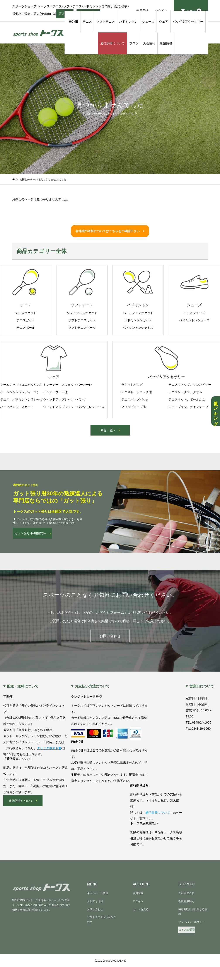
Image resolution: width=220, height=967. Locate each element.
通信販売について (112, 43)
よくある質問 (186, 929)
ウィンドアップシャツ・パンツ (64, 399)
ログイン (138, 901)
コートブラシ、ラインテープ (188, 406)
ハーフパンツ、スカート (17, 406)
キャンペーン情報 (97, 893)
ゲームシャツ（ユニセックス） (21, 384)
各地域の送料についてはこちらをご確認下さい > (109, 231)
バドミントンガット (138, 320)
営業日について (201, 686)
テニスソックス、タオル (185, 392)
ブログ (133, 43)
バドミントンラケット (138, 312)
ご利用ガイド (186, 893)
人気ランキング (215, 411)
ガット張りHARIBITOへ (30, 533)
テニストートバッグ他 (136, 392)
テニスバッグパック (135, 399)
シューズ (148, 21)
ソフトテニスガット (82, 320)
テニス (87, 21)
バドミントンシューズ (194, 320)
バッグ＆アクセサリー (188, 21)
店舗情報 (166, 43)
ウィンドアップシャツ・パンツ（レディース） (75, 406)
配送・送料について (22, 686)
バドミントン (128, 21)
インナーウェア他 (55, 392)
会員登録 (138, 893)
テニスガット (26, 320)
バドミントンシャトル (138, 327)
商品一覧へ (108, 430)
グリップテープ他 (133, 406)
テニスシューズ (194, 312)
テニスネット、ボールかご (187, 399)
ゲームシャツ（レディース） (20, 392)
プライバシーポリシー (191, 921)
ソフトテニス (105, 21)
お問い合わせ (110, 636)
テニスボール (26, 327)
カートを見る (140, 909)
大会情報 (149, 43)
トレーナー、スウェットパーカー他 (67, 384)
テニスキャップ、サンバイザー (190, 384)
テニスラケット (25, 312)
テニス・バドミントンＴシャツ (21, 399)
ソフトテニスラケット (82, 312)
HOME (73, 21)
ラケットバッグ (132, 384)
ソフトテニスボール (82, 327)
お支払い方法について (92, 686)
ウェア (163, 21)
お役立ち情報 (95, 901)
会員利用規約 (186, 901)
